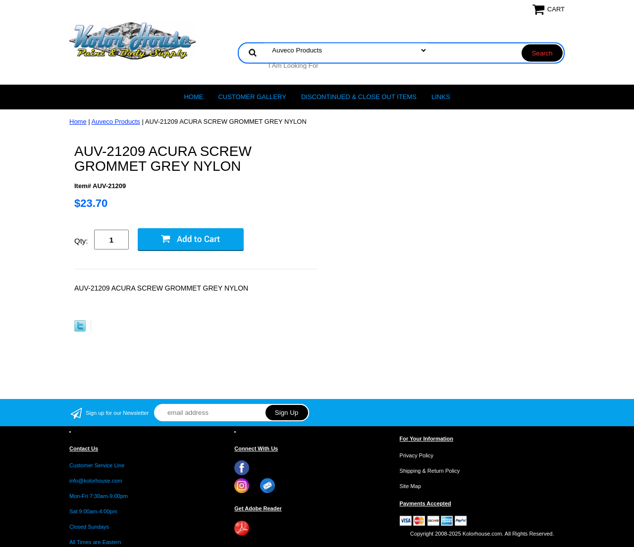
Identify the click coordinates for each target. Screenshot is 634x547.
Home (193, 96)
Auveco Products (116, 121)
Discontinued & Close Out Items (359, 96)
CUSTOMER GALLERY (252, 96)
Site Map (410, 486)
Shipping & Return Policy (430, 471)
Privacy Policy (416, 455)
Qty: (81, 241)
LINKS (440, 96)
